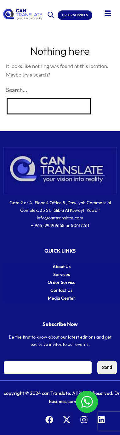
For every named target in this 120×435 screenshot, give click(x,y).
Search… (16, 89)
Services (61, 274)
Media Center (61, 298)
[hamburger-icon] (107, 13)
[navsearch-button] (50, 14)
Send (107, 367)
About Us (62, 266)
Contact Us (61, 290)
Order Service (62, 282)
